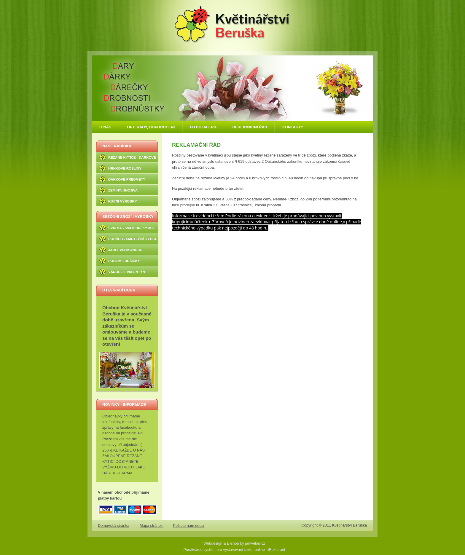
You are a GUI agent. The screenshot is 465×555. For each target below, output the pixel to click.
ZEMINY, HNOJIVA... (124, 190)
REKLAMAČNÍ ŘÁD (249, 127)
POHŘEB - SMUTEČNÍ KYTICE (132, 239)
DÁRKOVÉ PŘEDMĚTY (126, 179)
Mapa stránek (151, 525)
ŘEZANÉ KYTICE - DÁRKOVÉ (132, 157)
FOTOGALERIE (203, 127)
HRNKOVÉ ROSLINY (124, 168)
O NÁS (105, 127)
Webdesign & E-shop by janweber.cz (234, 543)
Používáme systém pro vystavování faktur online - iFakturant (234, 549)
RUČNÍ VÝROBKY (122, 201)
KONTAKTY (292, 127)
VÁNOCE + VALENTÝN (126, 272)
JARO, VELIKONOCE (125, 250)
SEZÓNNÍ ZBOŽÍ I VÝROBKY (128, 216)
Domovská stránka (113, 525)
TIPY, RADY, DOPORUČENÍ (151, 127)
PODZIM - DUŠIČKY (124, 261)
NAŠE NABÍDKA (116, 146)
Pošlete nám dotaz (189, 525)
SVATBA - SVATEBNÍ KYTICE (131, 228)
